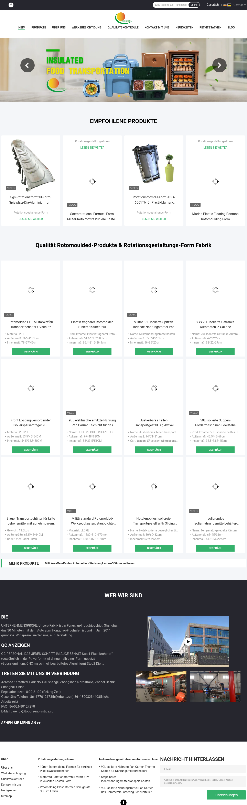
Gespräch (213, 4)
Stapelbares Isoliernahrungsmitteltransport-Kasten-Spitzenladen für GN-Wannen (126, 779)
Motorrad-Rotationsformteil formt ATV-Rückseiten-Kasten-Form (65, 779)
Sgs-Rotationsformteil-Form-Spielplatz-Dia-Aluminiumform (30, 199)
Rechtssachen (211, 27)
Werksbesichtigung (86, 27)
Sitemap (6, 796)
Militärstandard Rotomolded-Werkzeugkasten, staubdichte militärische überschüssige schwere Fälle (92, 521)
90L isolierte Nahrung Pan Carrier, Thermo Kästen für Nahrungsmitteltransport (128, 768)
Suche (194, 4)
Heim (21, 27)
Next (219, 65)
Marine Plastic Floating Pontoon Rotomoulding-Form (215, 216)
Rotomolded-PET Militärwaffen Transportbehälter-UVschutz (31, 324)
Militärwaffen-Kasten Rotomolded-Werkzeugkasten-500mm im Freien (89, 563)
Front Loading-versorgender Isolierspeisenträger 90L (31, 422)
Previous (27, 65)
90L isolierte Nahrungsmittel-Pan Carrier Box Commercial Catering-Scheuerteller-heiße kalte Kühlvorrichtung (127, 790)
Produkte (38, 27)
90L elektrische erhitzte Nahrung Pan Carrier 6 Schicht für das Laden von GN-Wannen (92, 423)
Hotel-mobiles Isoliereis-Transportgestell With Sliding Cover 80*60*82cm (154, 521)
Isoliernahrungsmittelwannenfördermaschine (128, 759)
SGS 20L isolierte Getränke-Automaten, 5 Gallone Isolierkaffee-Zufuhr (215, 324)
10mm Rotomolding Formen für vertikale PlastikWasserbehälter (66, 768)
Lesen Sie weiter (31, 218)
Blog (231, 27)
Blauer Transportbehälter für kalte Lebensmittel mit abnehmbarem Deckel (31, 521)
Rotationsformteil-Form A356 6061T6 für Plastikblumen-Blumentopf (154, 200)
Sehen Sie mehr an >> (21, 723)
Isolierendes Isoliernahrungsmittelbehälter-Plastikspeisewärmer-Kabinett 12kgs (215, 521)
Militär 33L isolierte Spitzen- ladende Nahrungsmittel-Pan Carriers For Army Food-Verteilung (153, 324)
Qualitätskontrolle (123, 27)
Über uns (59, 27)
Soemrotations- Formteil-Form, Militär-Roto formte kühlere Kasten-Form (92, 217)
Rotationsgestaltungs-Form (30, 212)
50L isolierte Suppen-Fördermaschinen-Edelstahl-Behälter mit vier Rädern (215, 423)
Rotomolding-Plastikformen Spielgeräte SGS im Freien (65, 789)
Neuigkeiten (184, 27)
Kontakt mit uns (157, 27)
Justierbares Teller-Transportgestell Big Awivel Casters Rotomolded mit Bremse (153, 423)
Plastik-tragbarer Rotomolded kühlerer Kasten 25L (92, 324)
